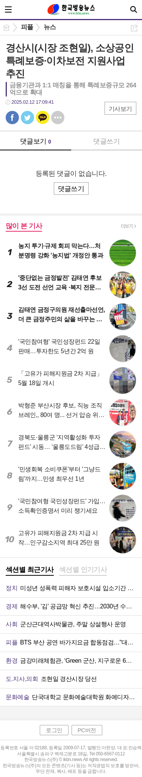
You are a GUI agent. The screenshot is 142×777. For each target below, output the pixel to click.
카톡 (42, 117)
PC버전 (87, 730)
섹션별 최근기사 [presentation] (30, 569)
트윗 (27, 117)
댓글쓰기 (106, 141)
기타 (57, 117)
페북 (12, 117)
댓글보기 (35, 141)
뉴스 (50, 27)
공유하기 (134, 28)
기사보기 (120, 109)
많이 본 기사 (24, 226)
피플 (27, 27)
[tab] (29, 570)
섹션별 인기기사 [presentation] (83, 569)
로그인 (54, 730)
